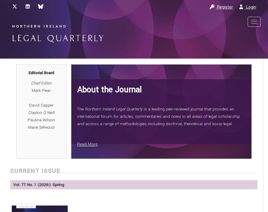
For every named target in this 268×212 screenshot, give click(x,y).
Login (247, 7)
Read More (87, 144)
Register (221, 7)
